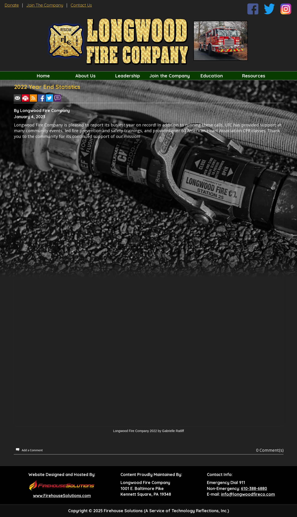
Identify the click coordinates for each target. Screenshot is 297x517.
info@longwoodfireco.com (248, 494)
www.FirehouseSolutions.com (62, 495)
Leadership (127, 76)
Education (212, 76)
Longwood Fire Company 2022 (135, 431)
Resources (253, 76)
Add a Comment (32, 450)
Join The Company (44, 5)
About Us (85, 76)
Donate (12, 5)
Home (43, 76)
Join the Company (169, 76)
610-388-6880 (254, 488)
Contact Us (81, 5)
